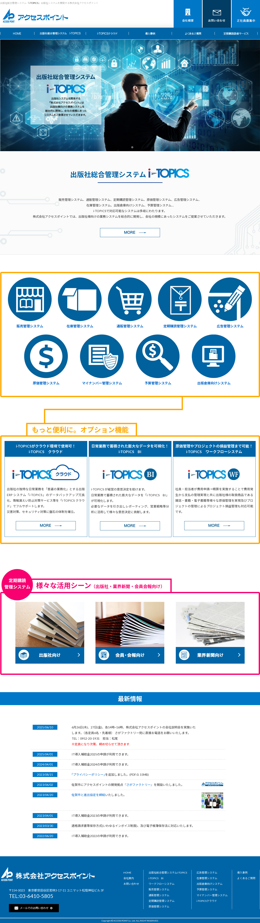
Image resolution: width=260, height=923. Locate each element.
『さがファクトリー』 (138, 785)
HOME (127, 872)
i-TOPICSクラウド (207, 900)
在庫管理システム (80, 326)
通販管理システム (130, 326)
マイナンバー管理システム (102, 383)
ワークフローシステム (161, 883)
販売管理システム (29, 326)
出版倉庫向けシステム (214, 383)
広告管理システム (230, 326)
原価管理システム (46, 383)
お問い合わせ (131, 883)
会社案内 (128, 878)
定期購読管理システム (180, 326)
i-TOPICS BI (156, 878)
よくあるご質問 (246, 878)
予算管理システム (158, 383)
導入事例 (242, 872)
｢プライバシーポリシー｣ (88, 774)
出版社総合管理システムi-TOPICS (168, 872)
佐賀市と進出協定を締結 (88, 795)
